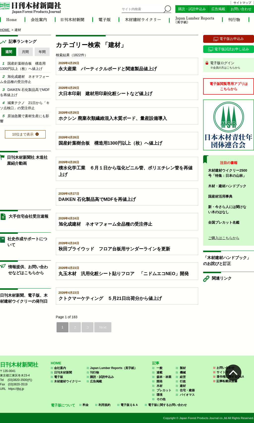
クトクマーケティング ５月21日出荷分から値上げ (110, 298)
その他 (161, 399)
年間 (42, 52)
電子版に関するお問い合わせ (167, 405)
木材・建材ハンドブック (227, 186)
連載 (159, 372)
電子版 (58, 377)
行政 (183, 381)
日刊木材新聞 (63, 372)
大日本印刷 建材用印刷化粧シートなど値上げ (105, 93)
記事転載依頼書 (227, 381)
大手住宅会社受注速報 (28, 216)
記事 (155, 363)
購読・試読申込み (192, 9)
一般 (159, 368)
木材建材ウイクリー (67, 381)
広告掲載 (218, 9)
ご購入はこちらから (223, 238)
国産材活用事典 (220, 196)
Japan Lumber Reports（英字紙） (113, 368)
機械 (183, 372)
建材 (183, 386)
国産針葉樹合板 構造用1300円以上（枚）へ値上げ (110, 143)
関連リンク (222, 278)
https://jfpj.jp (16, 389)
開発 (159, 381)
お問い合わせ (241, 9)
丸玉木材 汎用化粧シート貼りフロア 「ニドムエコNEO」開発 (124, 273)
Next (102, 327)
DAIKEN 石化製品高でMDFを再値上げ (97, 199)
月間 (25, 52)
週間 (8, 52)
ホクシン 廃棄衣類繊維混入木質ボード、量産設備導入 (113, 118)
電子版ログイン (230, 65)
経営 (183, 377)
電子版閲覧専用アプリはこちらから (229, 86)
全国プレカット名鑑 (223, 222)
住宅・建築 (187, 390)
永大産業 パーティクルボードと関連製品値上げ (108, 68)
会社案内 (60, 368)
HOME (56, 363)
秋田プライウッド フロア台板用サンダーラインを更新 (114, 248)
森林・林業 (164, 377)
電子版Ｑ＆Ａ (129, 405)
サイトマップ (242, 2)
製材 (183, 368)
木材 (159, 386)
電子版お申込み (232, 39)
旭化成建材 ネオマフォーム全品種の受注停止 (105, 224)
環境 (159, 395)
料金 (86, 405)
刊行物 (94, 372)
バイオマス (187, 395)
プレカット (164, 390)
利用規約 (104, 405)
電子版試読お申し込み (231, 49)
